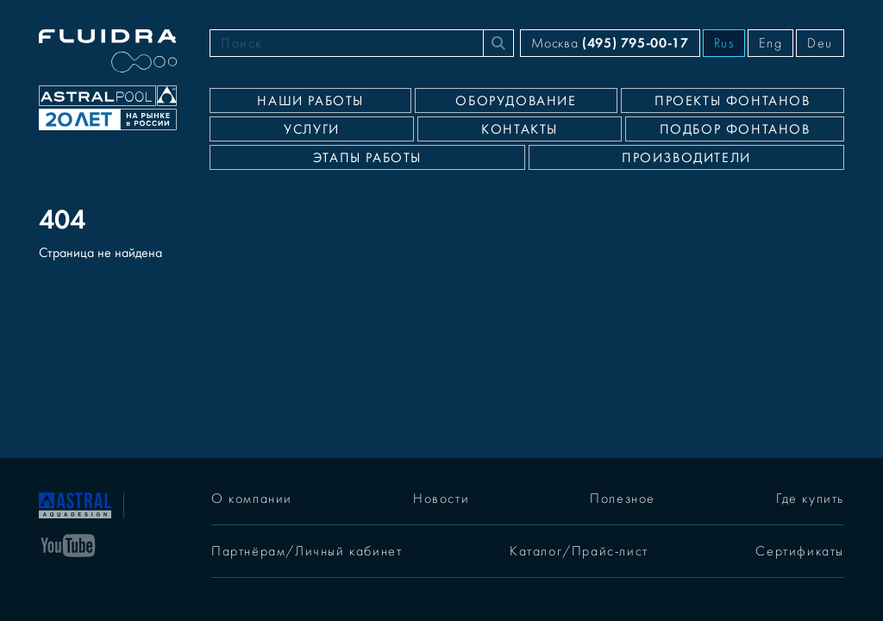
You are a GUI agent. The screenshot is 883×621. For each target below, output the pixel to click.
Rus (724, 43)
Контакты (519, 129)
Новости (441, 498)
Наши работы (310, 101)
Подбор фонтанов (735, 129)
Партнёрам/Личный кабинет (306, 551)
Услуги (312, 129)
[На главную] (75, 503)
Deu (820, 43)
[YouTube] (68, 544)
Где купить (810, 498)
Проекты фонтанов (732, 101)
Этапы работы (367, 158)
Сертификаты (799, 551)
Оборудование (515, 101)
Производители (686, 158)
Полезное (622, 498)
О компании (251, 498)
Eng (770, 43)
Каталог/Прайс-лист (579, 551)
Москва (609, 42)
